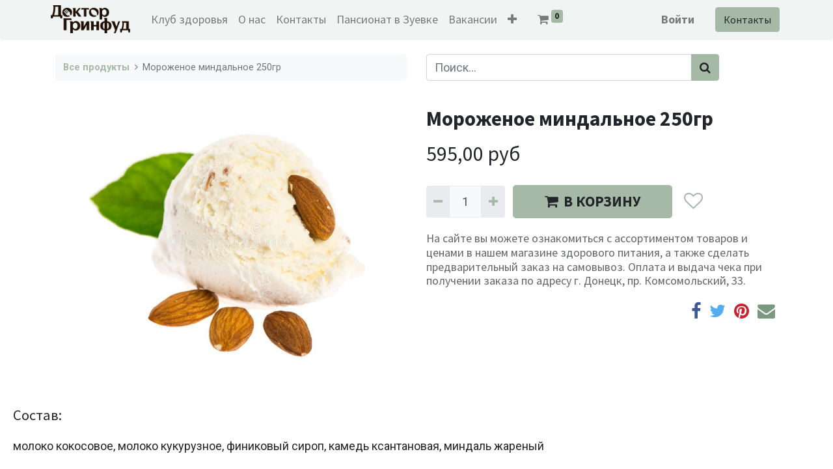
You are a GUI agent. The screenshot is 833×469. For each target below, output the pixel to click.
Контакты (743, 19)
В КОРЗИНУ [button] (592, 201)
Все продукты (96, 67)
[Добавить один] (492, 202)
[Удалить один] (438, 202)
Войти (673, 19)
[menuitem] (194, 19)
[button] (516, 19)
